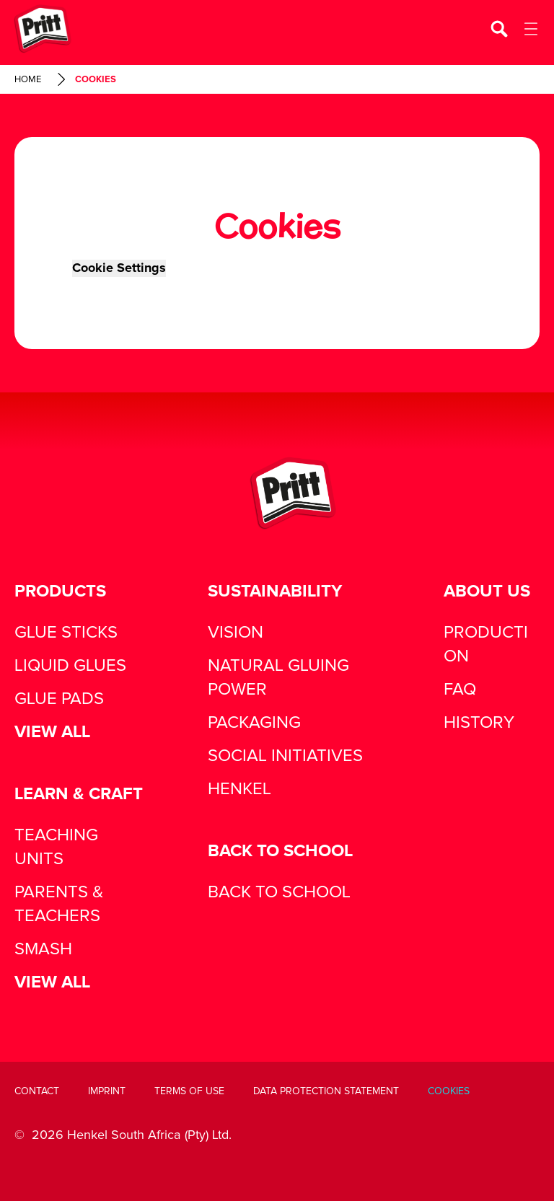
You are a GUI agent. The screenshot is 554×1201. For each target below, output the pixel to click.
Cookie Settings (119, 268)
